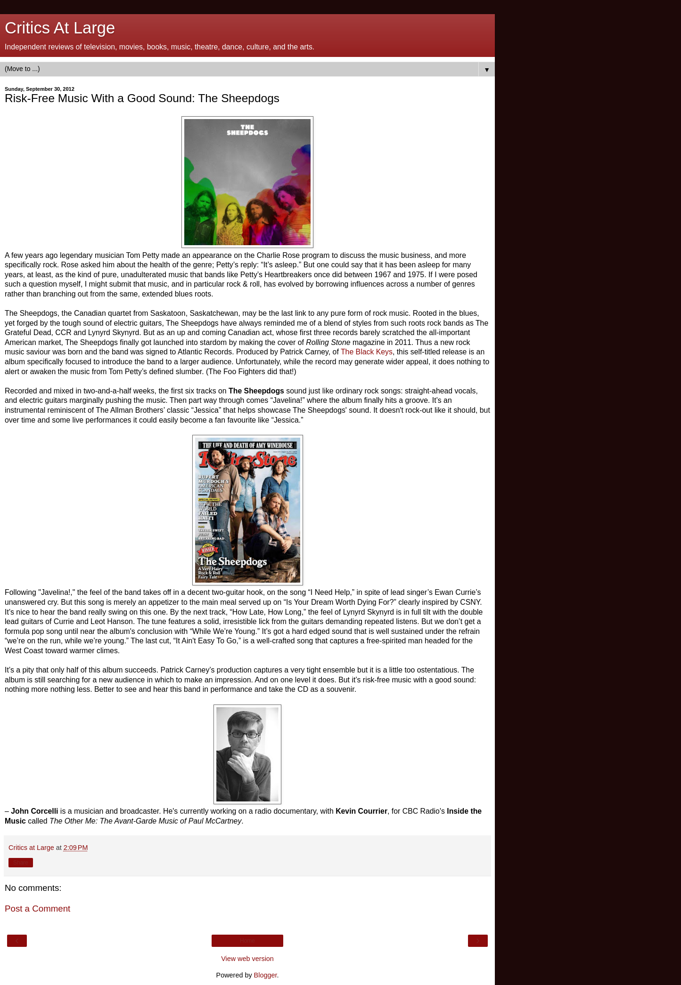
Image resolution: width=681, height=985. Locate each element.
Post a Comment (37, 908)
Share (20, 862)
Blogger (265, 975)
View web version (247, 958)
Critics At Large (60, 28)
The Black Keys (367, 352)
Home (247, 940)
